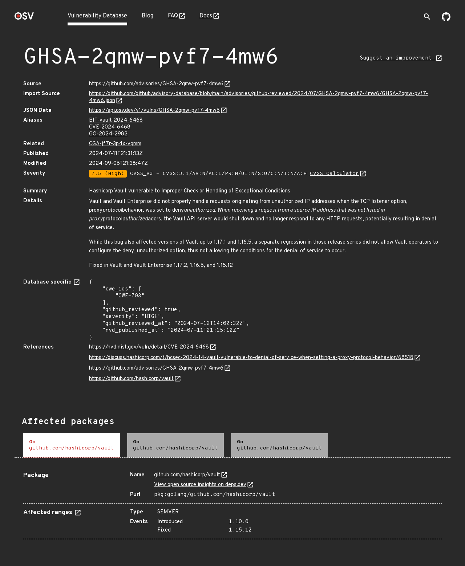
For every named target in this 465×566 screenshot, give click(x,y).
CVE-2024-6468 (109, 127)
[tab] (71, 445)
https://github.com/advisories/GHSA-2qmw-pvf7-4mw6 (156, 84)
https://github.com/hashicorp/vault (131, 378)
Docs (205, 16)
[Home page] (24, 18)
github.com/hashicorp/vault (187, 475)
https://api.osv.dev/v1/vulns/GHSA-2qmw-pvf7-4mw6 (154, 110)
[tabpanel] (232, 502)
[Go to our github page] (446, 19)
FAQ (173, 16)
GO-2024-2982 (108, 134)
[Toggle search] (427, 16)
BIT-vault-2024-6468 (116, 120)
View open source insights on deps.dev (200, 484)
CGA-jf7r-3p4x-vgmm (115, 144)
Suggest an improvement (397, 58)
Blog (147, 16)
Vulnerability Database (97, 16)
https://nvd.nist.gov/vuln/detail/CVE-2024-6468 (149, 347)
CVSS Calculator (334, 174)
